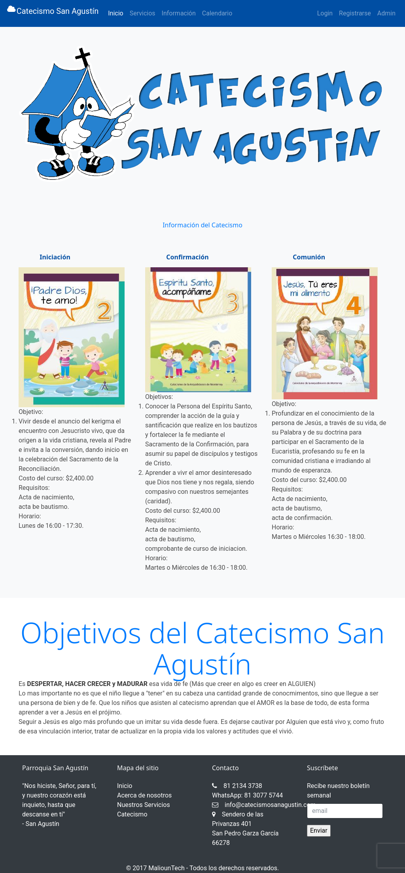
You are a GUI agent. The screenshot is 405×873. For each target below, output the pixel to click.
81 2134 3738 (237, 786)
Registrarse (355, 13)
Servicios (142, 13)
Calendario (217, 13)
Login (325, 13)
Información (179, 13)
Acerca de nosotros (144, 795)
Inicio (117, 12)
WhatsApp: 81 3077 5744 (247, 795)
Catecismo (132, 814)
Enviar (318, 830)
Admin (386, 13)
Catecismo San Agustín (52, 13)
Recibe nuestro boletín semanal (338, 790)
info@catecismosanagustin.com (264, 805)
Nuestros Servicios (143, 805)
